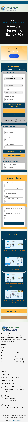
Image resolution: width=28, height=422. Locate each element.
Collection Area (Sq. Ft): (10, 183)
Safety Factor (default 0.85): (11, 198)
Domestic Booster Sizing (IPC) (10, 353)
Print (14, 317)
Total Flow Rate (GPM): (10, 164)
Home (12, 20)
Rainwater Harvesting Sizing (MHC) (12, 362)
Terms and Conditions (8, 380)
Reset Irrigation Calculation (14, 155)
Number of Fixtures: (9, 96)
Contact (3, 371)
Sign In (15, 56)
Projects (3, 368)
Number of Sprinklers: (9, 129)
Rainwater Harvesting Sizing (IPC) (12, 359)
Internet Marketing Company (15, 420)
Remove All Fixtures (14, 115)
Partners (3, 365)
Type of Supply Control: (10, 89)
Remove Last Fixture (14, 111)
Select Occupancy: (8, 76)
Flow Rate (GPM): (8, 137)
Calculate (14, 223)
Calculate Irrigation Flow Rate (14, 151)
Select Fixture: (7, 83)
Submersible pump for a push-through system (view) (14, 252)
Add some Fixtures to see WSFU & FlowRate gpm (14, 105)
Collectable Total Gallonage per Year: (13, 208)
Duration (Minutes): (9, 144)
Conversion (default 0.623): (11, 193)
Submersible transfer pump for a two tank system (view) (14, 268)
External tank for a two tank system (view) (14, 301)
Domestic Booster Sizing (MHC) (11, 356)
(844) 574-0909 (14, 3)
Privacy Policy (5, 374)
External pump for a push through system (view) (14, 285)
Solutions (4, 351)
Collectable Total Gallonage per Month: (12, 214)
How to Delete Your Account (10, 377)
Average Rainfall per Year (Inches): (13, 188)
